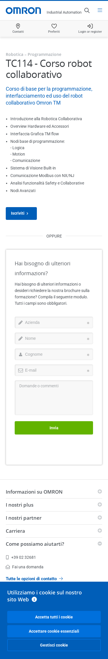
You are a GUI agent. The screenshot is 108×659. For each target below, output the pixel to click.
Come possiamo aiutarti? (35, 544)
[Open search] (87, 10)
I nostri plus (19, 504)
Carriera (15, 530)
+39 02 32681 (21, 557)
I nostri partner (23, 517)
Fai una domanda (24, 567)
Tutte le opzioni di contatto (34, 578)
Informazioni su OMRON (34, 491)
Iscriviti (21, 213)
